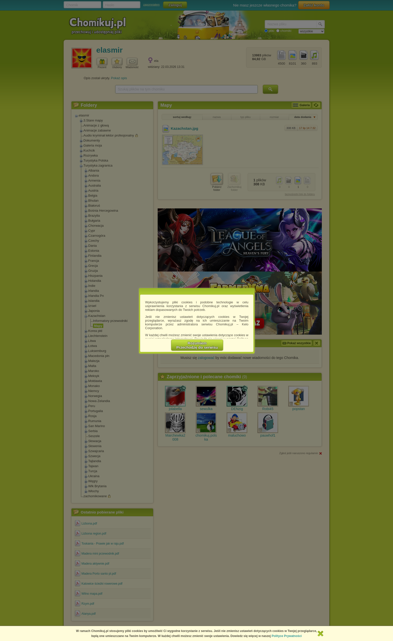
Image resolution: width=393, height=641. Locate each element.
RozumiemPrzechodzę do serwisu (197, 345)
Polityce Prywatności (287, 636)
